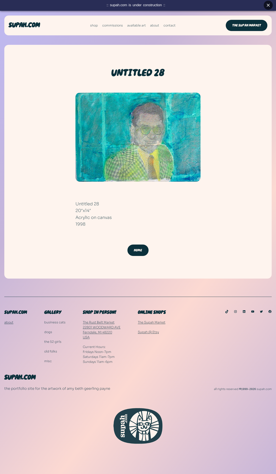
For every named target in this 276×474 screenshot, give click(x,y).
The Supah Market (151, 322)
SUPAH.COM (24, 25)
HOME (138, 250)
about (8, 322)
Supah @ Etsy (148, 332)
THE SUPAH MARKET (246, 25)
